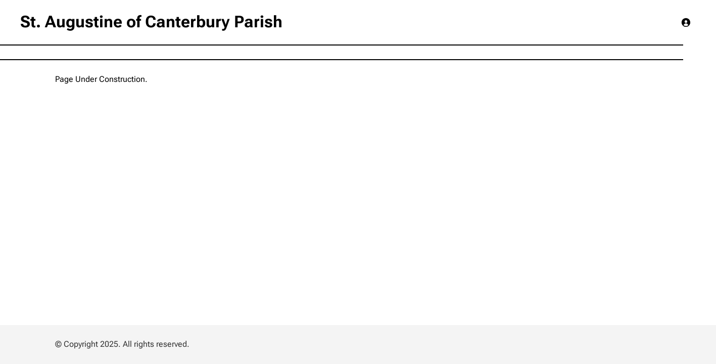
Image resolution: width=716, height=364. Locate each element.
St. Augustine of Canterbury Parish (151, 21)
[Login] (686, 22)
